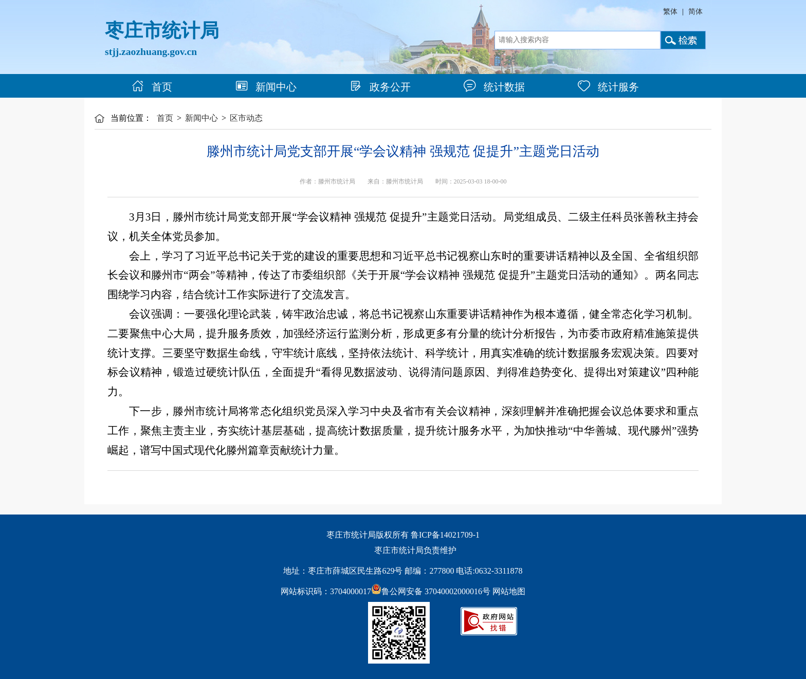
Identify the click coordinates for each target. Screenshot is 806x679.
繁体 (670, 11)
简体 (695, 11)
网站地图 (508, 591)
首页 (152, 87)
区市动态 (246, 118)
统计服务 (608, 87)
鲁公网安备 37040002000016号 (430, 591)
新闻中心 (266, 87)
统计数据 (494, 87)
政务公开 (380, 87)
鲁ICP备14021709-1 (445, 534)
